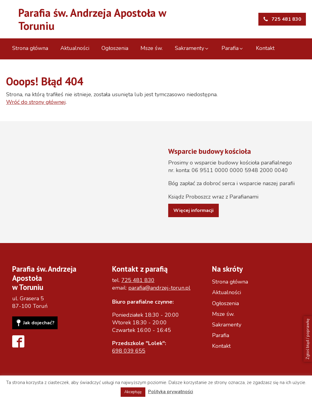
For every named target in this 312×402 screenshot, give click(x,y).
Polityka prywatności (170, 392)
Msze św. (151, 48)
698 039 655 (128, 350)
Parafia (233, 48)
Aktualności (74, 48)
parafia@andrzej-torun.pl (159, 287)
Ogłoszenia (114, 48)
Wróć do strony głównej (36, 102)
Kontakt (265, 48)
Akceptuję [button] (133, 392)
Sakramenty (192, 48)
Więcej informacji (193, 210)
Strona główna (30, 48)
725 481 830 (137, 280)
